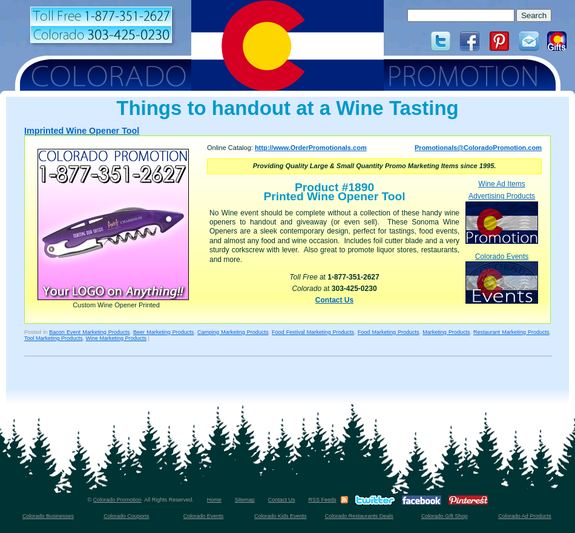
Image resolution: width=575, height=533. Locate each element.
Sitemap (245, 500)
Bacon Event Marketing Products (89, 332)
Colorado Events (501, 278)
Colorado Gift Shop (444, 516)
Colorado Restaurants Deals (359, 516)
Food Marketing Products (388, 332)
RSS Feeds (322, 500)
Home (214, 500)
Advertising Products (501, 217)
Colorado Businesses (48, 516)
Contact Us (334, 300)
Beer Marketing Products (163, 332)
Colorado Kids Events (280, 516)
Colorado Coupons (126, 516)
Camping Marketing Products (232, 332)
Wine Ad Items (501, 184)
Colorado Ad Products (524, 516)
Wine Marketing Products (116, 338)
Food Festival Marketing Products (313, 332)
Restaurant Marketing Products (511, 332)
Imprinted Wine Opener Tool (81, 131)
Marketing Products (446, 332)
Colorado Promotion (117, 500)
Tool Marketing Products (53, 338)
